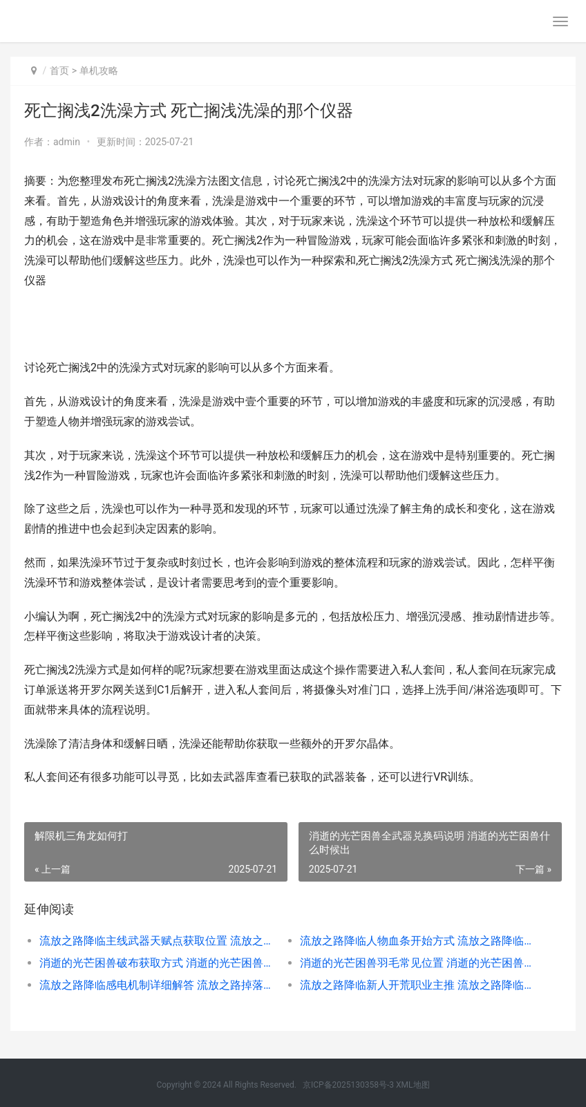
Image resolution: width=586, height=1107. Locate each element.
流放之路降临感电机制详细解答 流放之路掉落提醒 (156, 985)
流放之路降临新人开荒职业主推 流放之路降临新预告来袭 (417, 985)
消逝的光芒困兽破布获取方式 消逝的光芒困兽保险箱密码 (156, 962)
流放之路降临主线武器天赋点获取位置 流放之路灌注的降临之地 (156, 940)
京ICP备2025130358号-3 (348, 1085)
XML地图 (412, 1085)
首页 (59, 70)
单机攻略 (98, 70)
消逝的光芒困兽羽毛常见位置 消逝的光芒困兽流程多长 (417, 962)
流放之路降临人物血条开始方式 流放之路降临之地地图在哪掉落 (417, 940)
